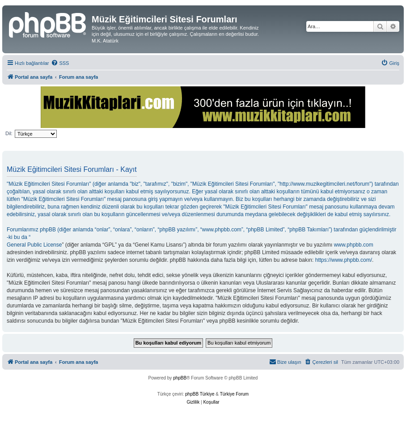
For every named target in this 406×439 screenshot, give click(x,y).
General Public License (34, 245)
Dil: (9, 133)
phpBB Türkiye (199, 394)
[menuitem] (60, 63)
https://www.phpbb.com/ (343, 260)
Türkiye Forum (234, 394)
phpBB (179, 377)
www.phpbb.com (353, 245)
